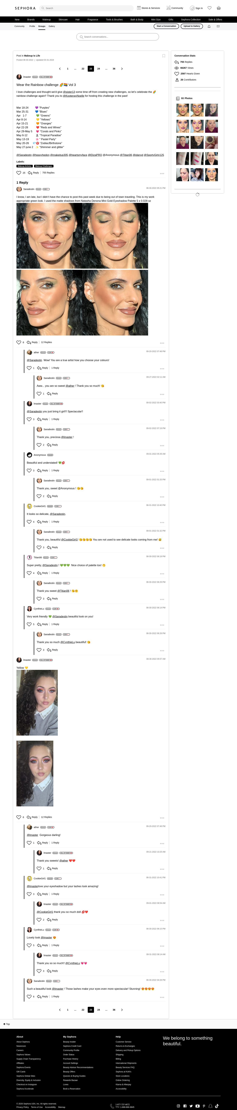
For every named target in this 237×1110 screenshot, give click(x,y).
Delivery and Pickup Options (128, 1050)
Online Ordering (123, 1080)
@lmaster (67, 437)
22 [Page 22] (83, 68)
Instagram (178, 1106)
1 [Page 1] (67, 68)
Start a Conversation (166, 26)
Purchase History (70, 1059)
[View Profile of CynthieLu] (42, 608)
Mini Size (156, 19)
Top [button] (8, 1024)
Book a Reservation (71, 1089)
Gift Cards (20, 1072)
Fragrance (93, 19)
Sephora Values (23, 1054)
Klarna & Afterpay (123, 1084)
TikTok (217, 1106)
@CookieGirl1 (69, 539)
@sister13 (69, 92)
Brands (31, 19)
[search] (86, 8)
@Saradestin (24, 155)
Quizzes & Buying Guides (74, 1076)
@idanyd (138, 155)
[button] (19, 173)
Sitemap (61, 1107)
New (17, 19)
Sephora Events (23, 1067)
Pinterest (204, 1106)
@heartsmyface (78, 155)
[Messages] (218, 26)
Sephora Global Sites (25, 1076)
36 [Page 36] (114, 68)
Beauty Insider (69, 1042)
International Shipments (126, 1063)
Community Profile (71, 1050)
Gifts (171, 19)
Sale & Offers (215, 19)
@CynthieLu (67, 642)
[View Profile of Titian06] (41, 557)
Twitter (191, 1106)
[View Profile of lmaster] (30, 76)
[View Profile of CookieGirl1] (43, 506)
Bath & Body (137, 19)
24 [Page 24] (98, 68)
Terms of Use (37, 1107)
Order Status (68, 1054)
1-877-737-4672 (123, 1104)
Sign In (199, 8)
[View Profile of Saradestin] (32, 189)
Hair (78, 19)
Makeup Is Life (32, 55)
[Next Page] (122, 69)
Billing (118, 1059)
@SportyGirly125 (154, 155)
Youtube (198, 1106)
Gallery (52, 26)
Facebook (185, 1106)
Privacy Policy (22, 1107)
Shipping (119, 1054)
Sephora (25, 8)
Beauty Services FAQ (125, 1067)
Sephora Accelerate (25, 1089)
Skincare (63, 19)
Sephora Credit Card (72, 1046)
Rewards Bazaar (70, 1080)
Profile (32, 26)
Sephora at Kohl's (123, 1072)
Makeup (46, 19)
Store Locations (122, 1076)
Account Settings (70, 1063)
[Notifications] (209, 26)
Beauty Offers (69, 1072)
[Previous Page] (60, 69)
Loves (65, 1084)
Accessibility (121, 1089)
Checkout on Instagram (26, 1084)
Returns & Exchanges (125, 1046)
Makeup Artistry (24, 166)
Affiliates (20, 1063)
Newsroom (21, 1046)
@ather (70, 385)
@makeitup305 (59, 155)
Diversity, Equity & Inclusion (28, 1080)
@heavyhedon (40, 155)
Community (19, 26)
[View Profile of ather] (40, 352)
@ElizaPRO (95, 155)
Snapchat (210, 1106)
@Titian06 (126, 155)
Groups (41, 26)
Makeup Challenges (43, 166)
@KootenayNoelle (73, 95)
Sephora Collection (191, 19)
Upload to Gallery (192, 26)
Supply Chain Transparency (28, 1059)
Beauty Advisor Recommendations (78, 1067)
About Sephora (23, 1042)
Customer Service (123, 1042)
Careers (20, 1050)
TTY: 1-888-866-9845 (125, 1107)
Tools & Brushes (114, 19)
